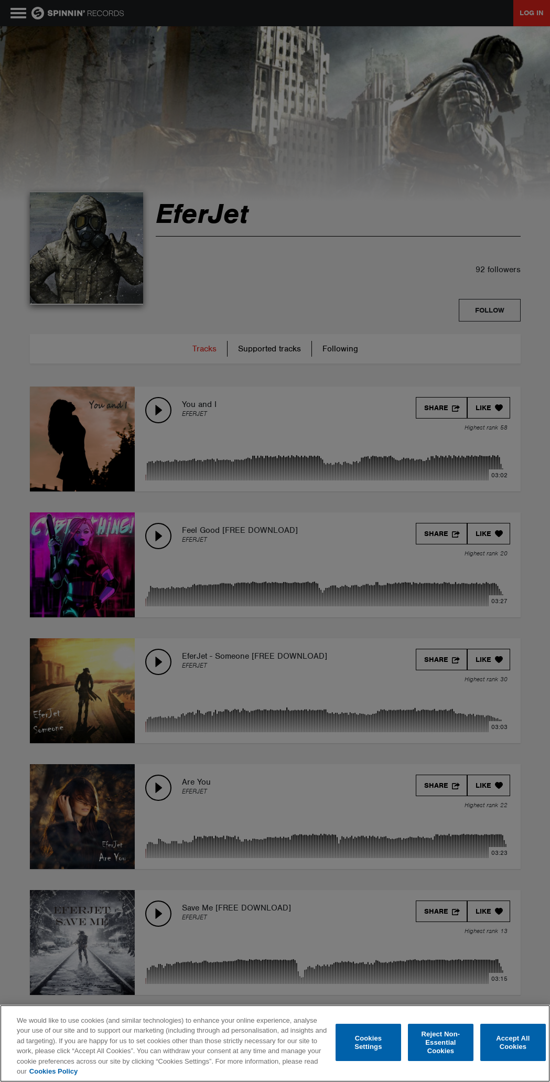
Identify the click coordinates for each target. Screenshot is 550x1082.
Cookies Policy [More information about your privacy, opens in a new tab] (53, 1071)
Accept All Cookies (513, 1042)
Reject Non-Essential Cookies (441, 1043)
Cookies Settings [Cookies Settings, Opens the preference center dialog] (368, 1042)
